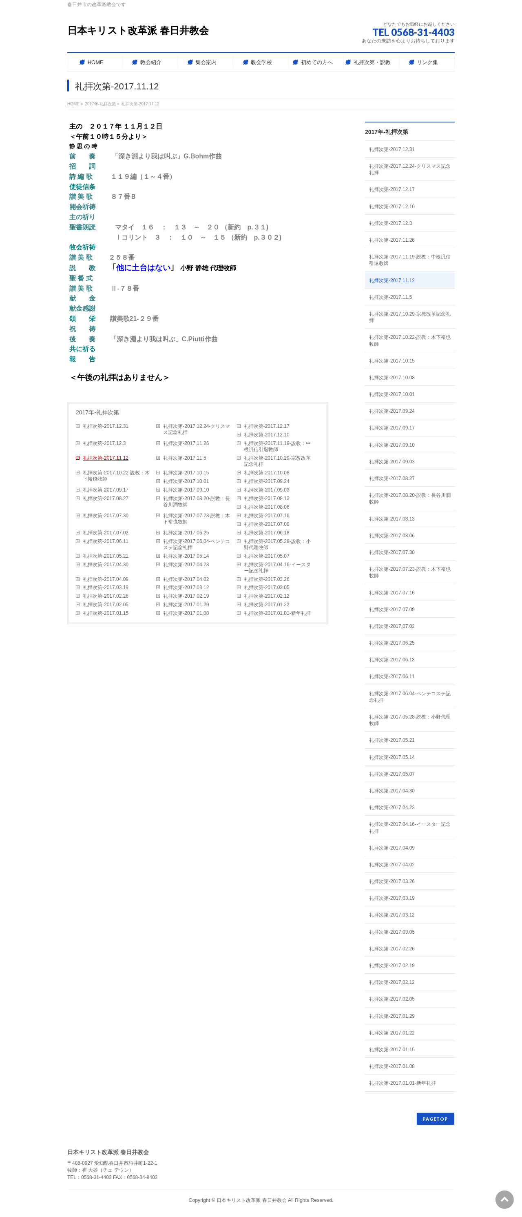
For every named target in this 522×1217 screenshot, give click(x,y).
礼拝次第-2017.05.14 (186, 556)
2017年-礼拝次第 (97, 412)
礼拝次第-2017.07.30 (105, 515)
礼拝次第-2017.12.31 (105, 426)
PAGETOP (435, 1118)
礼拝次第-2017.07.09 (267, 524)
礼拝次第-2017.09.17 (105, 490)
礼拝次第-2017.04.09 (105, 579)
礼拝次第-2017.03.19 (105, 587)
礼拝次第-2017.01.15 (105, 613)
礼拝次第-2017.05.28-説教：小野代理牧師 (277, 544)
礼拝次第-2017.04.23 (186, 564)
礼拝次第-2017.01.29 (186, 604)
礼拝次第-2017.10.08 (267, 473)
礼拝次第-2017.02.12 (267, 596)
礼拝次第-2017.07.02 (105, 533)
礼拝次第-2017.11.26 (186, 443)
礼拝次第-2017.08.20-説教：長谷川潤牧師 (196, 501)
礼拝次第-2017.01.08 (186, 613)
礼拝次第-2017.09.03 (267, 490)
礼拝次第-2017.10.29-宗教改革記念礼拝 (277, 461)
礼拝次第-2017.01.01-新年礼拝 (277, 613)
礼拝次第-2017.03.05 (267, 587)
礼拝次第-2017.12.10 (267, 435)
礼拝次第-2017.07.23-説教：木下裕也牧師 (196, 519)
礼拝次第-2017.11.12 (105, 458)
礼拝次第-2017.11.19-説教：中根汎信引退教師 (277, 446)
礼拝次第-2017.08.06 (267, 507)
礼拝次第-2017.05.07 (267, 556)
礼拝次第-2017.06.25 (186, 533)
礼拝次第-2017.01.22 (267, 604)
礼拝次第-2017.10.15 (186, 473)
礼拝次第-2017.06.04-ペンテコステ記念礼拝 (196, 544)
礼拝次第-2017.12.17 (267, 426)
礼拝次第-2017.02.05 (105, 604)
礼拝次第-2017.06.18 (267, 533)
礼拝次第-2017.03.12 (186, 587)
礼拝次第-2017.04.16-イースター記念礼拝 (277, 568)
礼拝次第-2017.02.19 (186, 596)
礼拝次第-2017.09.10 (186, 490)
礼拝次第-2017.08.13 (267, 498)
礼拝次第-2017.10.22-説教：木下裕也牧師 (116, 476)
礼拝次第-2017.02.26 (105, 596)
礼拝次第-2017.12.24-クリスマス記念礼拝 (196, 429)
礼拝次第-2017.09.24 (267, 481)
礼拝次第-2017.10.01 (186, 481)
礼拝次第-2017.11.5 (184, 458)
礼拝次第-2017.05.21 (105, 556)
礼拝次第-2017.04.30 (105, 564)
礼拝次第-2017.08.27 (105, 498)
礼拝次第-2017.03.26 (267, 579)
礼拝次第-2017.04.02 (186, 579)
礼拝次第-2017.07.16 (267, 515)
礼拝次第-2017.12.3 (104, 443)
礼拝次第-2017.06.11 (105, 541)
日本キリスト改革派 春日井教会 (138, 30)
